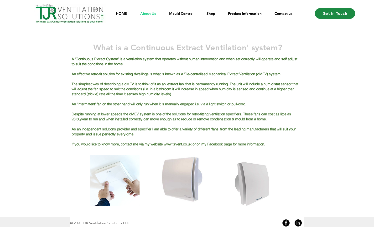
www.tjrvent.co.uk (178, 144)
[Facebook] (286, 223)
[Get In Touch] (335, 13)
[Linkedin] (298, 223)
